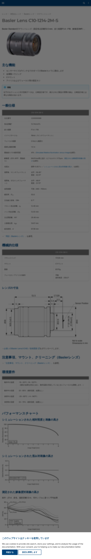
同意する (10, 552)
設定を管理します (29, 552)
